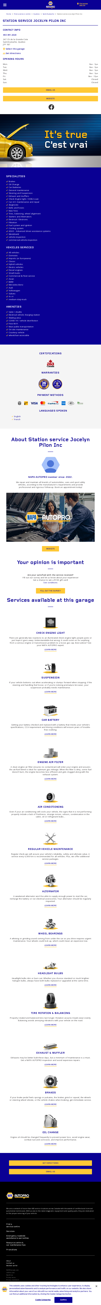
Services (10, 1231)
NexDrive (9, 1275)
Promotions (11, 1250)
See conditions (50, 582)
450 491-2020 (9, 35)
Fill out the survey (50, 591)
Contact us (10, 1263)
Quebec (36, 14)
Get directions (12, 53)
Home (8, 14)
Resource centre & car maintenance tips (16, 1244)
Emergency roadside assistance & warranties (17, 1237)
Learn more (50, 650)
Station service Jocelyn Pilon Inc (69, 14)
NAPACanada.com (12, 1270)
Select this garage (14, 49)
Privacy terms (11, 1277)
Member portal (11, 1266)
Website (50, 99)
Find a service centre (22, 14)
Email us (50, 90)
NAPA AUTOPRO (50, 4)
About (8, 1261)
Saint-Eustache (48, 14)
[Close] (96, 1290)
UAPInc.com (10, 1273)
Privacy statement (12, 1280)
